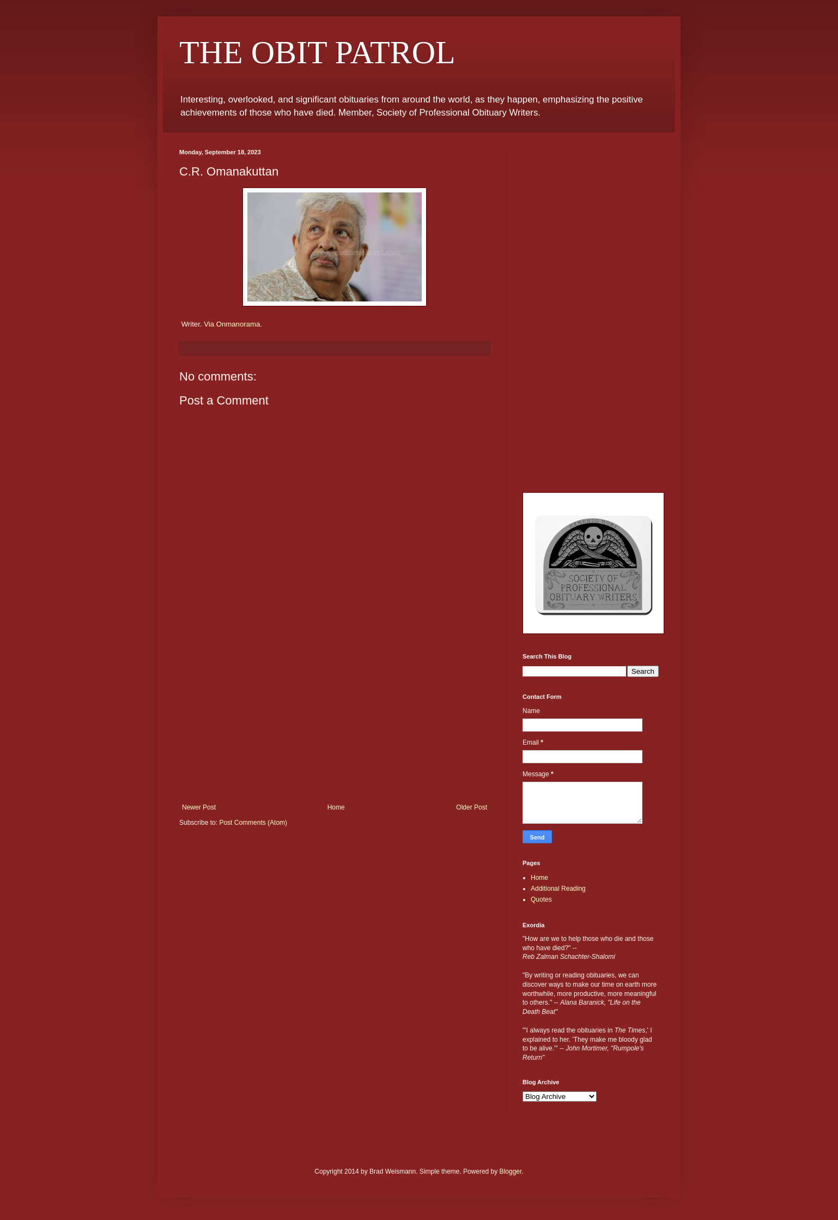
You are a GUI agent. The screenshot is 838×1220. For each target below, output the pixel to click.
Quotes (541, 899)
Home (336, 807)
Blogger (511, 1171)
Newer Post (199, 807)
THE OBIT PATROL (317, 52)
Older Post (471, 807)
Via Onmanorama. (233, 324)
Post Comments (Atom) (253, 822)
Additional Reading (558, 888)
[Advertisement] (334, 722)
